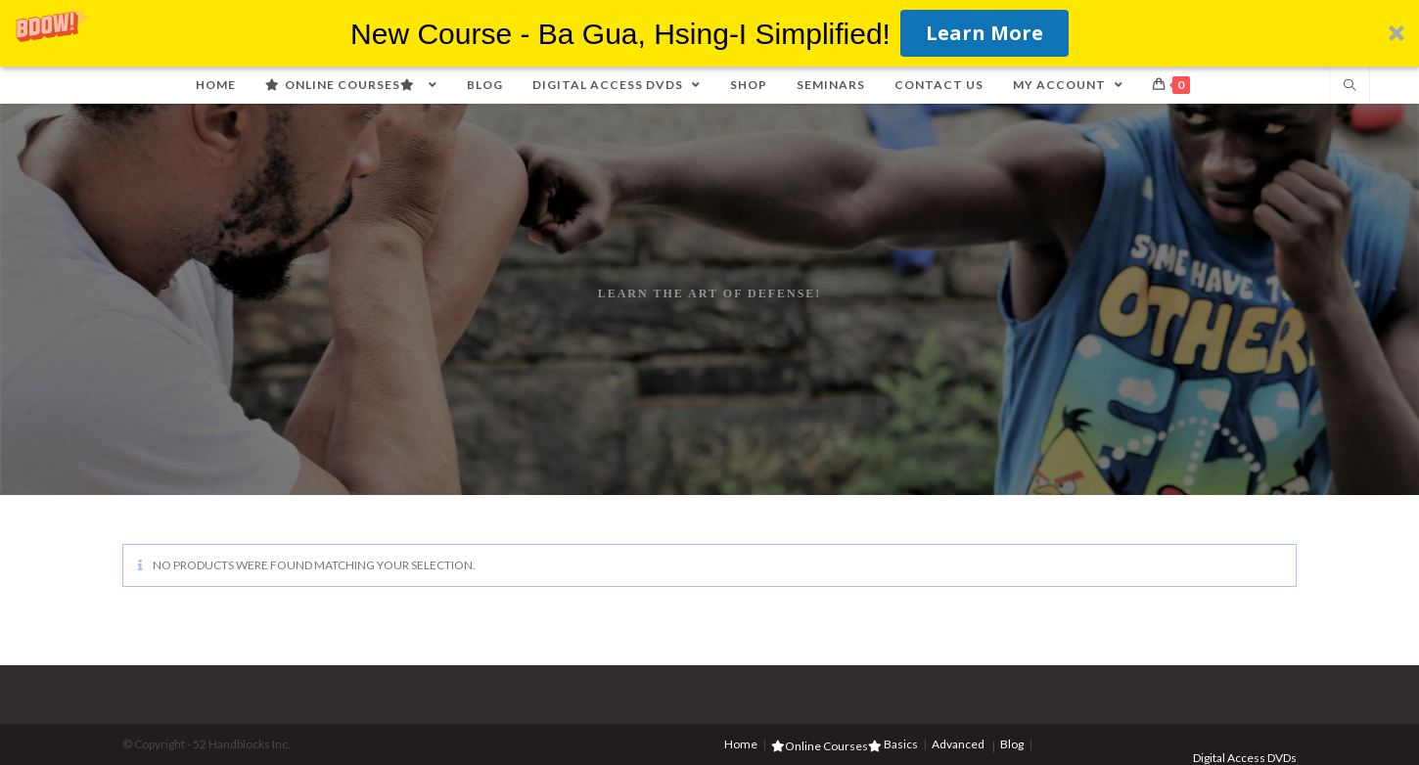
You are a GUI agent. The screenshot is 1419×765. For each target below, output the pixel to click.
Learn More (984, 33)
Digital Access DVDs (1245, 757)
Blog (1012, 744)
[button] (709, 33)
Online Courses (826, 746)
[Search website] (1349, 86)
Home (740, 744)
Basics (901, 744)
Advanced (958, 744)
